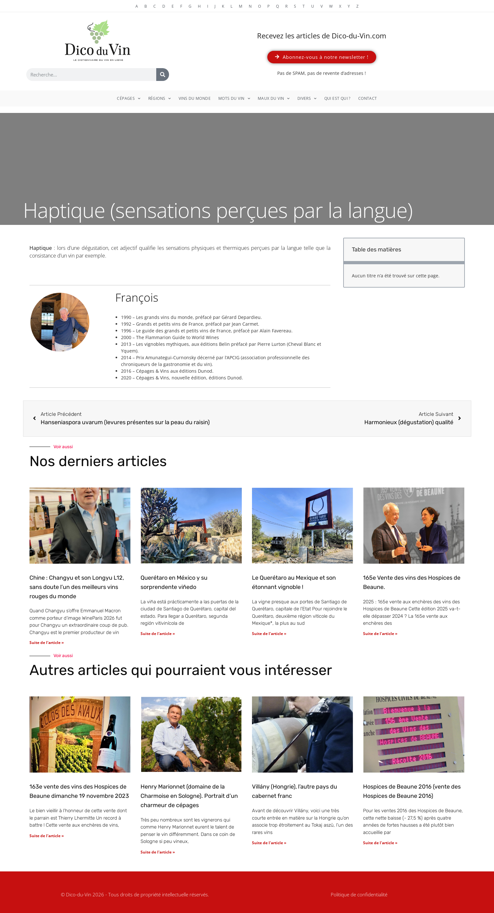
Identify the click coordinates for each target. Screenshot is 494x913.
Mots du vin (234, 98)
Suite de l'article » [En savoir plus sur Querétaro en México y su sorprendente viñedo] (158, 633)
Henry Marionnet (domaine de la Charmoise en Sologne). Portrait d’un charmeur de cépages (189, 796)
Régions (159, 98)
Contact (367, 98)
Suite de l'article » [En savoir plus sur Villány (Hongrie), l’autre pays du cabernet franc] (269, 843)
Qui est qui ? (337, 98)
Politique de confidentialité (359, 894)
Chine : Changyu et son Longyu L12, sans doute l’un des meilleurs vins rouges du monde (76, 587)
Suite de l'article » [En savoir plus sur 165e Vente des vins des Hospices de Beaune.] (380, 633)
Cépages (128, 98)
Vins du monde (195, 98)
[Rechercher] (162, 74)
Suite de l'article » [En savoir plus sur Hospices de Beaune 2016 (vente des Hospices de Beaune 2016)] (380, 843)
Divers (307, 98)
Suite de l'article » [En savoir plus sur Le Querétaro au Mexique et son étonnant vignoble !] (269, 633)
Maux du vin (274, 98)
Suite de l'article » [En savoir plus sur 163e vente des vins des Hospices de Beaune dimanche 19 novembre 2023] (46, 835)
